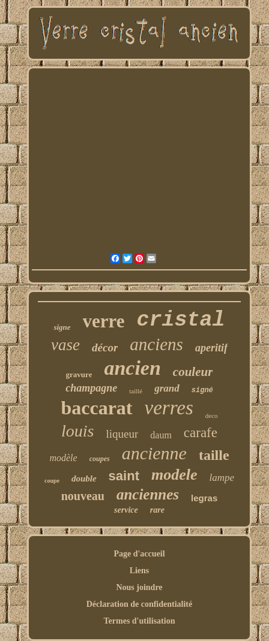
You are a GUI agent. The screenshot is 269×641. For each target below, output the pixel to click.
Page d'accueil (139, 553)
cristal (181, 320)
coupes (99, 459)
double (84, 478)
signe (61, 327)
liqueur (122, 434)
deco (211, 415)
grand (167, 388)
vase (65, 345)
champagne (91, 388)
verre (104, 321)
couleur (193, 372)
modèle (63, 458)
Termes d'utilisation (139, 620)
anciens (156, 344)
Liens (140, 570)
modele (174, 474)
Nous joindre (139, 587)
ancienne (154, 453)
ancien (132, 368)
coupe (51, 480)
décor (105, 347)
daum (161, 435)
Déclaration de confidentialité (139, 604)
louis (77, 431)
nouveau (82, 495)
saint (124, 475)
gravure (79, 374)
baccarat (96, 408)
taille (214, 455)
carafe (200, 432)
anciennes (147, 494)
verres (169, 408)
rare (157, 509)
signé (202, 390)
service (126, 509)
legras (204, 498)
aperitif (211, 348)
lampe (222, 477)
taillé (135, 391)
